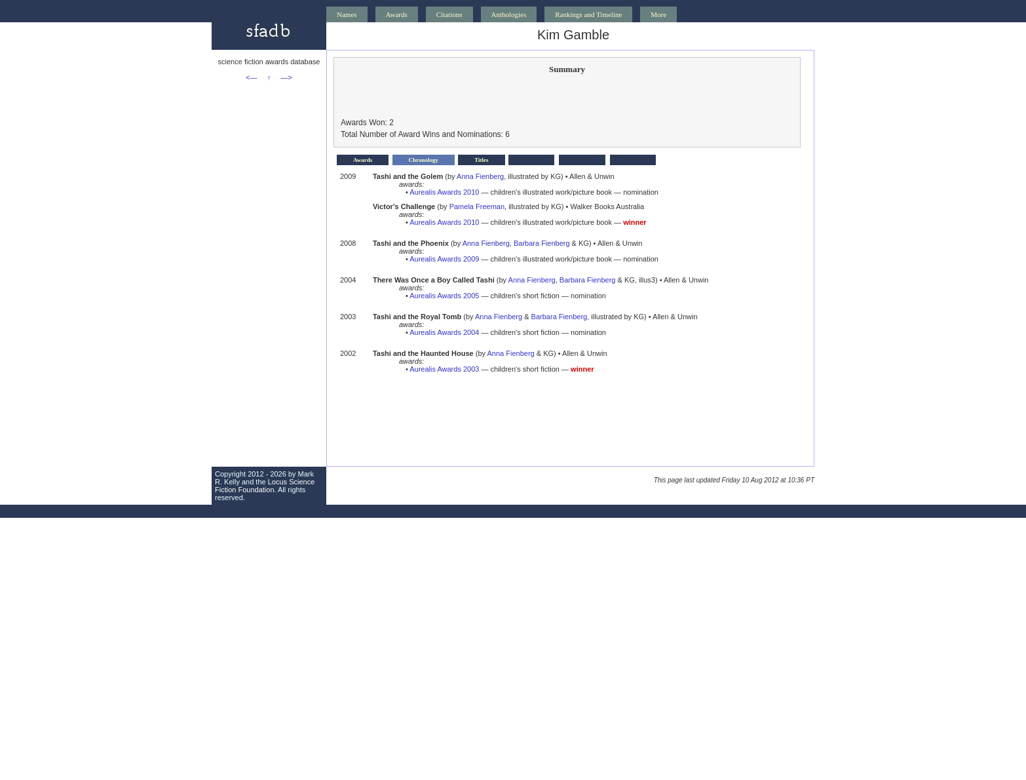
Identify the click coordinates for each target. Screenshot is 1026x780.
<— (251, 77)
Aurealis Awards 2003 (444, 369)
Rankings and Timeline (588, 14)
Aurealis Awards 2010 (444, 192)
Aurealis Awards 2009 (444, 259)
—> (286, 77)
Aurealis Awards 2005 (444, 296)
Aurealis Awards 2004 (444, 332)
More (658, 14)
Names (347, 14)
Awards (397, 14)
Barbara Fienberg (542, 243)
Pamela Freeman (476, 206)
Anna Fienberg (480, 176)
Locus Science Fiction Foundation (264, 486)
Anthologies (509, 14)
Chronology (423, 160)
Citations (449, 14)
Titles (481, 160)
